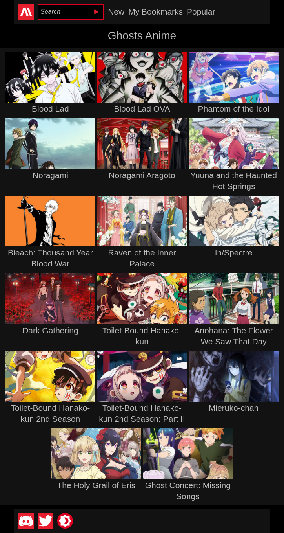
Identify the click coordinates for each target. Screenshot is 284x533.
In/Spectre (234, 252)
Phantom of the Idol (233, 108)
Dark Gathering (50, 330)
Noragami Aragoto (142, 175)
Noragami (50, 175)
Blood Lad (50, 108)
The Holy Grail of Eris (96, 485)
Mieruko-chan (234, 407)
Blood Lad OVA (142, 108)
